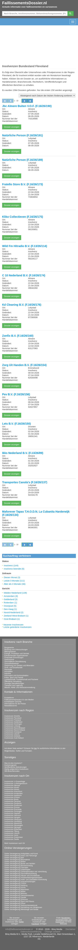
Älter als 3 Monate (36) (14, 584)
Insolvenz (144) (11, 565)
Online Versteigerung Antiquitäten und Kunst (21, 854)
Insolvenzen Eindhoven (13, 805)
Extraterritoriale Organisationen (16, 656)
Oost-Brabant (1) (12, 619)
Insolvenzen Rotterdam (13, 829)
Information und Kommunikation (16, 675)
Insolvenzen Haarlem (12, 813)
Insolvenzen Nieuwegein (13, 825)
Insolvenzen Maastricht (13, 823)
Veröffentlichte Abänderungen (15, 767)
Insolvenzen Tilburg (11, 831)
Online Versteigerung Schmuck (16, 899)
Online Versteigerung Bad (14, 858)
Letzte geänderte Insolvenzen (17, 627)
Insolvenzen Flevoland (12, 718)
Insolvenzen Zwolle (11, 839)
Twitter (21, 922)
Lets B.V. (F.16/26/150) (16, 423)
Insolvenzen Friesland (12, 720)
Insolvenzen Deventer (12, 801)
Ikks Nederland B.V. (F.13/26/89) (22, 453)
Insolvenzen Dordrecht (12, 803)
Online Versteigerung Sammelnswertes (19, 895)
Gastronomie (9, 660)
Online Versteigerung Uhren (14, 903)
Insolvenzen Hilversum (13, 819)
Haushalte (8, 670)
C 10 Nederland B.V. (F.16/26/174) (23, 275)
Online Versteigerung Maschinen (16, 890)
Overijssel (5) (10, 606)
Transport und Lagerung (13, 685)
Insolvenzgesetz (10, 765)
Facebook (35, 924)
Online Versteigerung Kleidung (15, 886)
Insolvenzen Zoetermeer (13, 837)
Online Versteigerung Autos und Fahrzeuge (20, 856)
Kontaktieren (9, 698)
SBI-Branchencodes (12, 771)
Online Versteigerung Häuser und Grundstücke (22, 876)
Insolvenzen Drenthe (12, 716)
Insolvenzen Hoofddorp (13, 821)
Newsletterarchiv (10, 706)
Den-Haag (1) (10, 609)
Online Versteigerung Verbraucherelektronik (20, 905)
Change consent (52, 931)
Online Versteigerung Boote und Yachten (19, 864)
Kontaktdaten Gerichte (12, 702)
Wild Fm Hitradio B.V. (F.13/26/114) (24, 246)
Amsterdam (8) (11, 596)
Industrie (7, 674)
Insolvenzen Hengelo (12, 817)
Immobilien (8, 672)
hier (35, 748)
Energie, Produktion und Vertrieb (16, 654)
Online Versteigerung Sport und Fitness (19, 901)
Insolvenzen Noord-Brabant (14, 728)
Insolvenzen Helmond (12, 815)
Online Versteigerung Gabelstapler (17, 870)
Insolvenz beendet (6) (14, 568)
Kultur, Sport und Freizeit (13, 677)
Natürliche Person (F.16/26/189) (22, 159)
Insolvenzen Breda (11, 799)
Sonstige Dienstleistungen (14, 683)
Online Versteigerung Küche (15, 888)
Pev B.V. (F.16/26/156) (16, 394)
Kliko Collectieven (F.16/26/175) (22, 216)
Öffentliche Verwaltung (12, 681)
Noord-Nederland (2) (13, 612)
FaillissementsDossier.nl (24, 3)
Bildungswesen (10, 652)
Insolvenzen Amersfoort (13, 791)
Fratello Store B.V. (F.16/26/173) (22, 184)
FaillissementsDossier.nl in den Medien (19, 700)
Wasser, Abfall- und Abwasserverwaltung (19, 687)
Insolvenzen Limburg (12, 726)
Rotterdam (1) (10, 602)
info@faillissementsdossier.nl (19, 929)
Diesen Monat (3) (12, 577)
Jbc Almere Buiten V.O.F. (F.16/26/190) (27, 106)
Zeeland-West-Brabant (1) (16, 615)
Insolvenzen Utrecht (11, 734)
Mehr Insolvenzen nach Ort (14, 843)
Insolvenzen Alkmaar (12, 785)
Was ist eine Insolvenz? (13, 763)
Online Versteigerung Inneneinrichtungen (19, 882)
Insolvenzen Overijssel (12, 732)
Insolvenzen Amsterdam (13, 793)
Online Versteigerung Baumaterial (17, 860)
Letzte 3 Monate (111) (14, 580)
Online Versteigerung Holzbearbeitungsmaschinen (23, 878)
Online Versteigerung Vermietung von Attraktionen (23, 907)
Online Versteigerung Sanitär (15, 897)
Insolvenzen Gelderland (13, 722)
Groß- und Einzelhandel (13, 668)
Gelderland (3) (10, 599)
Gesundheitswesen (11, 664)
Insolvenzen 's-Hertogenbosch (15, 784)
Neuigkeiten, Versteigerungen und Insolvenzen (63, 920)
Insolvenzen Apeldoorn (13, 795)
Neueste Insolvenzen (13, 624)
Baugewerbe (9, 648)
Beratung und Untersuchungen (16, 650)
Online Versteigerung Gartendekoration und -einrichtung (25, 872)
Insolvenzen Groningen (13, 724)
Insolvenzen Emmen (12, 807)
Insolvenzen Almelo (11, 787)
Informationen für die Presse (15, 704)
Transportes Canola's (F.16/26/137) (24, 482)
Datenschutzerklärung (31, 931)
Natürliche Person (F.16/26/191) (22, 135)
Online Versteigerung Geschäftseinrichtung (20, 874)
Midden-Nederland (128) (15, 593)
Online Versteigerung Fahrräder (16, 868)
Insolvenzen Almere (11, 789)
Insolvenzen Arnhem (12, 797)
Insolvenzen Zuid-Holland (14, 738)
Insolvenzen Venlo (11, 835)
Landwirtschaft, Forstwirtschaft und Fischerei (21, 679)
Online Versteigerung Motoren (15, 894)
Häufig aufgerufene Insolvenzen (16, 769)
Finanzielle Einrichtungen (13, 658)
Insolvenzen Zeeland (12, 736)
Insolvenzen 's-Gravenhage (14, 782)
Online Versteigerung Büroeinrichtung (18, 866)
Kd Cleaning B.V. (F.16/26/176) (21, 304)
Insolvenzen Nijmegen (12, 827)
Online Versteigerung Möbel (14, 892)
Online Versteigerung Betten (15, 862)
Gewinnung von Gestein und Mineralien (19, 666)
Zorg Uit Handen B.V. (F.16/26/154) (24, 365)
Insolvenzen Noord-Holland (14, 730)
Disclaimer (70, 929)
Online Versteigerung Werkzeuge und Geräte (21, 909)
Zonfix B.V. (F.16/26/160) (17, 335)
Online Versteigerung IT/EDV (15, 884)
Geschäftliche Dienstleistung (15, 662)
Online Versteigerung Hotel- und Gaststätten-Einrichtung (25, 880)
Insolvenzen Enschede (13, 809)
